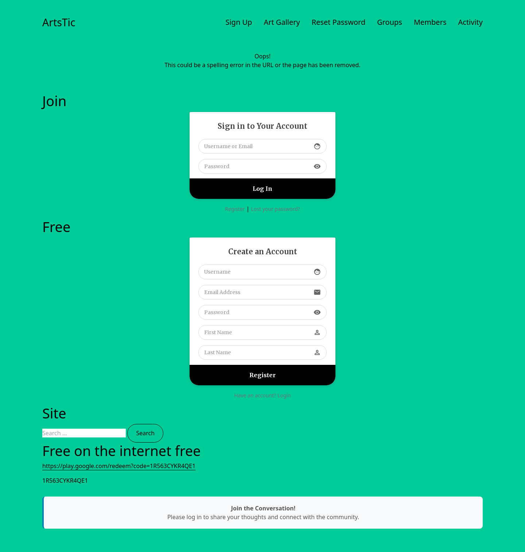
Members (430, 22)
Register (235, 208)
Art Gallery (282, 22)
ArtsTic (58, 22)
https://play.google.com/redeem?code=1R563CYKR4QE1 (118, 466)
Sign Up (238, 22)
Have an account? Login (262, 395)
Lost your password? (275, 208)
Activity (470, 22)
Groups (389, 22)
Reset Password (338, 22)
